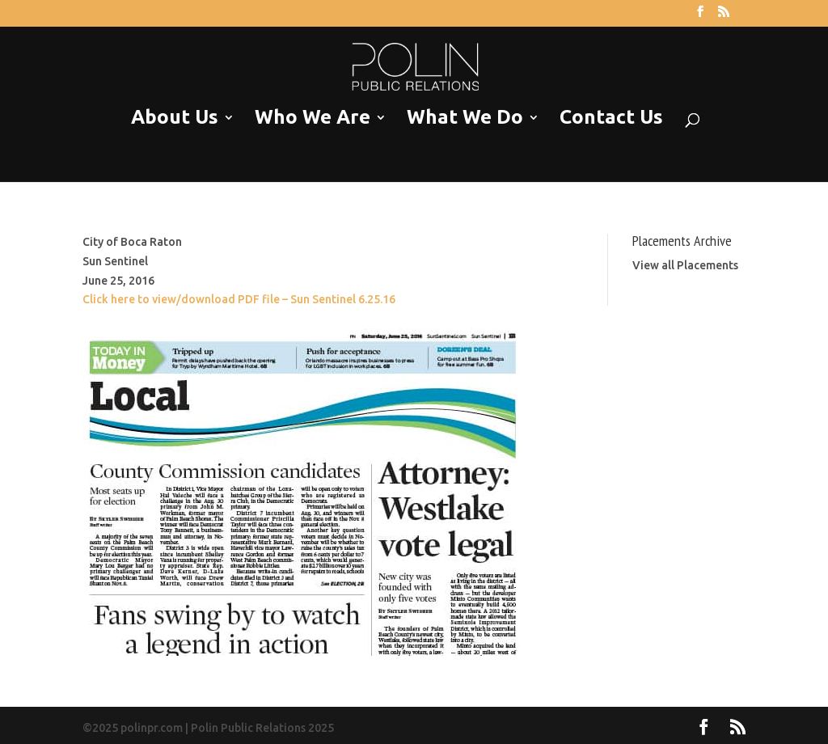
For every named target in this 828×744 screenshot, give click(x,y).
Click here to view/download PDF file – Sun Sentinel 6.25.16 (238, 299)
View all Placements (685, 265)
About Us (174, 118)
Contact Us (611, 118)
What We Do (465, 118)
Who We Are (312, 118)
